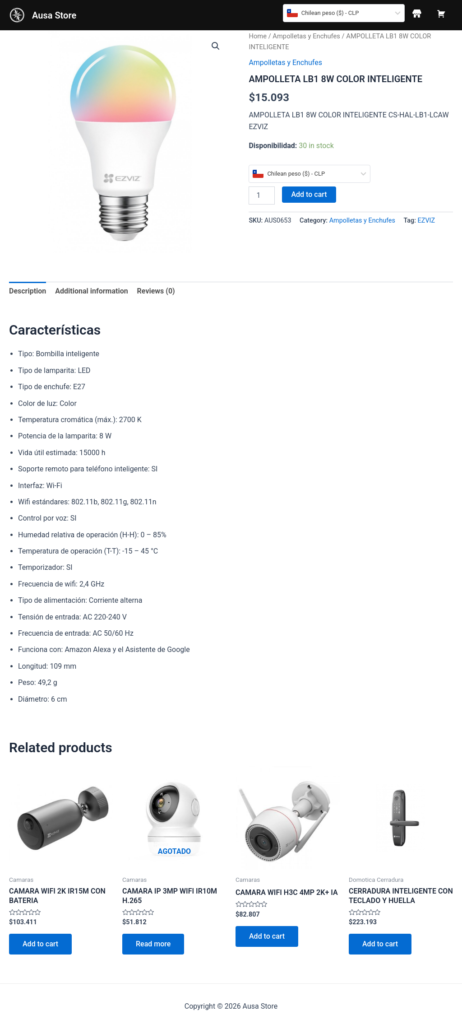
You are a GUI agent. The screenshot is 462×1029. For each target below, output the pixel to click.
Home (258, 36)
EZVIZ (426, 220)
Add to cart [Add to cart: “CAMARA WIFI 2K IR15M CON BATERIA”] (40, 944)
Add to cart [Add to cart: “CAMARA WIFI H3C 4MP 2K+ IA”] (267, 936)
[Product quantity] (262, 195)
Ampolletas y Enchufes (306, 36)
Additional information (91, 291)
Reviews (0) (156, 291)
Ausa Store (54, 15)
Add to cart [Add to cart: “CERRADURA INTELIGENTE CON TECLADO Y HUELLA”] (380, 944)
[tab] (27, 291)
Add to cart (309, 194)
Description (27, 291)
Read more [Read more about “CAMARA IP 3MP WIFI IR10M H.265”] (153, 944)
